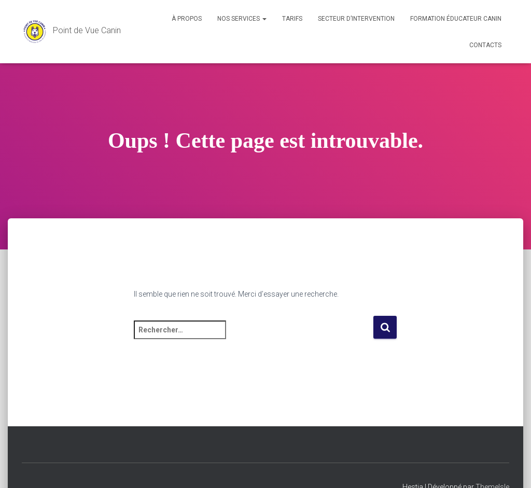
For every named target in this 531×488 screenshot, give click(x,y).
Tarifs (292, 18)
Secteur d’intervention (356, 18)
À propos (187, 18)
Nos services (242, 18)
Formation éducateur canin (455, 18)
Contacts (485, 45)
